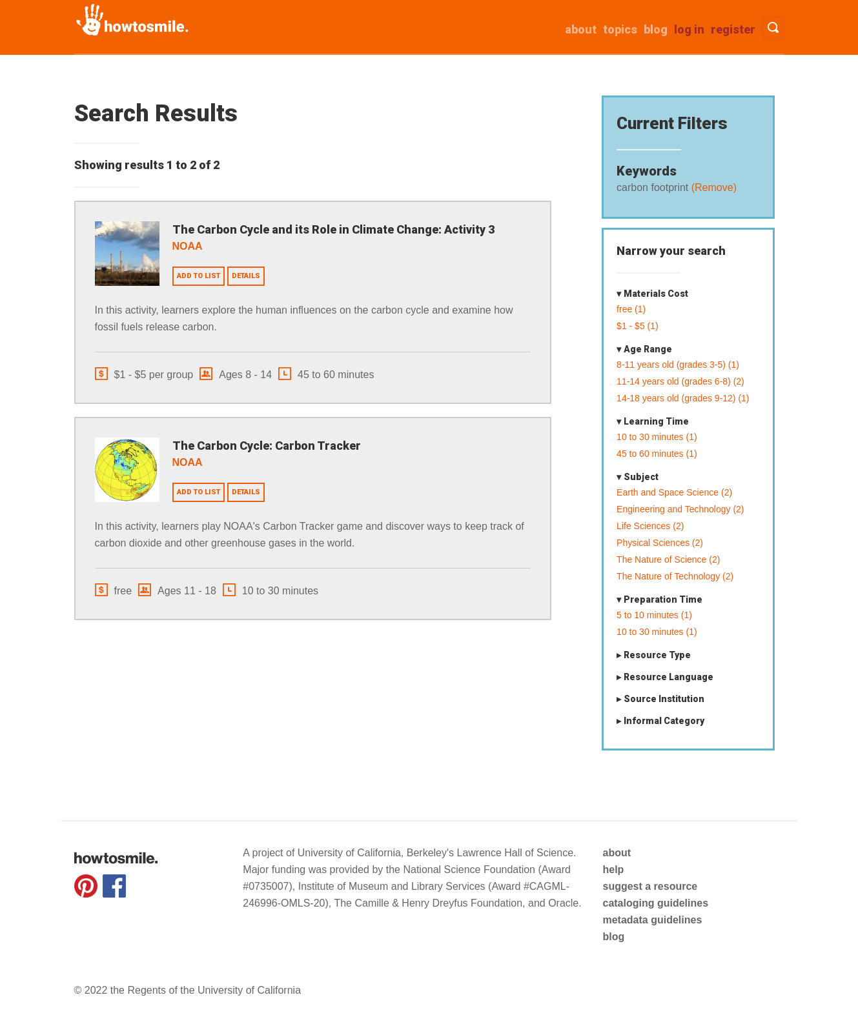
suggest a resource (649, 886)
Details (246, 276)
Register (733, 29)
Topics (620, 29)
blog (613, 936)
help (613, 869)
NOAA (187, 246)
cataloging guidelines (655, 903)
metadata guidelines (652, 919)
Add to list (198, 276)
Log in (689, 29)
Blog (656, 29)
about (581, 29)
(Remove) (712, 187)
